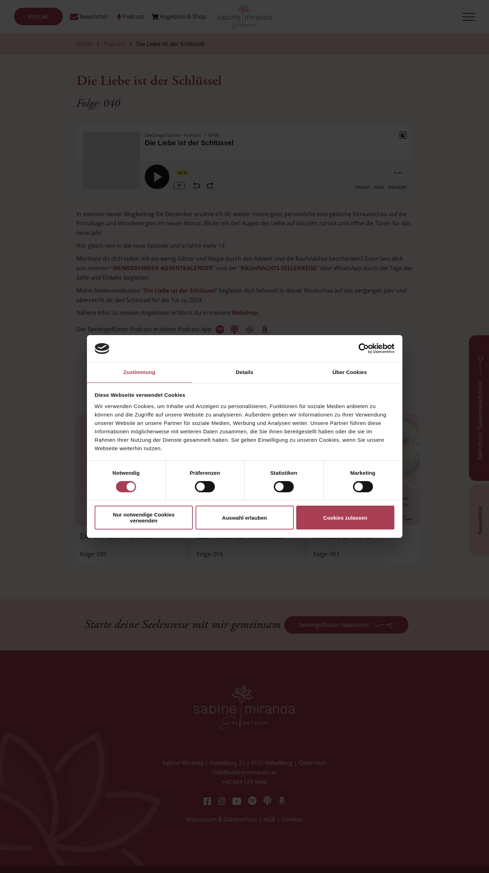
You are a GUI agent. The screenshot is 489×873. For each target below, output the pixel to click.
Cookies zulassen (345, 518)
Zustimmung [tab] (139, 372)
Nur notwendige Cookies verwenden (144, 518)
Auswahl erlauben (244, 518)
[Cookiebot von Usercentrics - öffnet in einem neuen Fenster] (363, 348)
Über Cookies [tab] (350, 372)
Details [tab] (244, 372)
